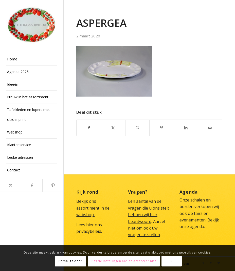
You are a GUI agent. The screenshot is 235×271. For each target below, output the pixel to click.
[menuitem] (31, 59)
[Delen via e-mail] (210, 128)
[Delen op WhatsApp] (137, 128)
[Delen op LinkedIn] (186, 128)
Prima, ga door (70, 261)
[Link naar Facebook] (31, 185)
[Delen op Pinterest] (162, 128)
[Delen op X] (113, 128)
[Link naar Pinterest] (52, 185)
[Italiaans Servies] (31, 25)
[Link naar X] (10, 185)
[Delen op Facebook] (89, 128)
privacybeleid (88, 231)
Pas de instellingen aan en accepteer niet (124, 261)
